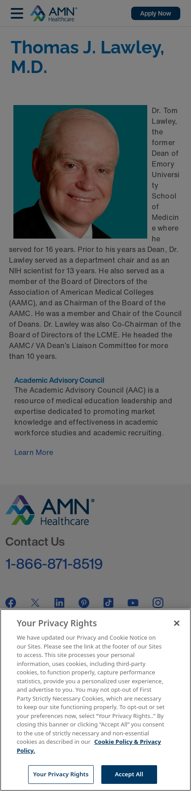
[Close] (177, 623)
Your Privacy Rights (60, 774)
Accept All (129, 774)
